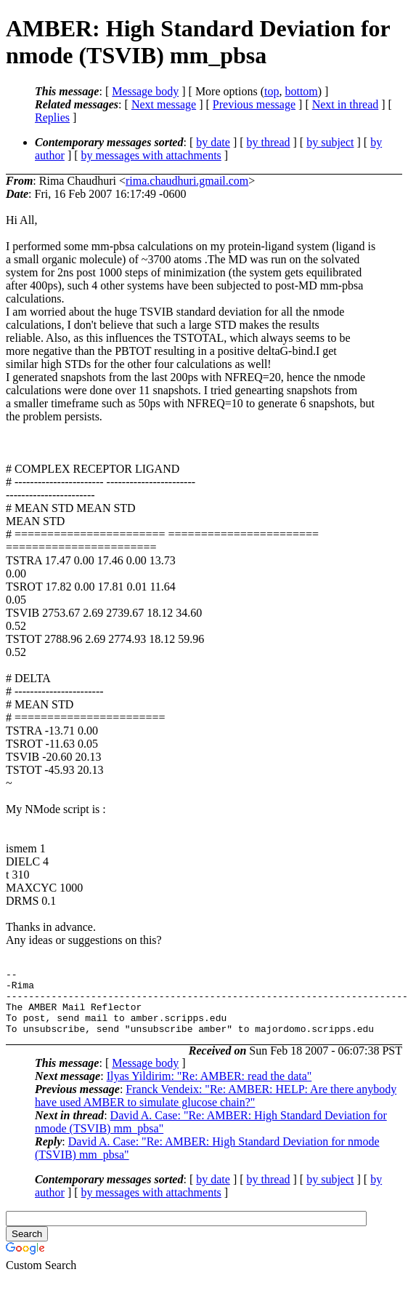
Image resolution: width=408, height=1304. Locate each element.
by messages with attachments (151, 155)
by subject (330, 142)
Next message (163, 104)
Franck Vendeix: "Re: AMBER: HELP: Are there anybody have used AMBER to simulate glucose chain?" (215, 1108)
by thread (268, 142)
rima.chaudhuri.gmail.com (187, 181)
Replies (52, 117)
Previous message (254, 104)
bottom (301, 91)
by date (213, 142)
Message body (145, 91)
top (271, 91)
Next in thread (345, 104)
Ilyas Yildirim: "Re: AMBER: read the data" (209, 1089)
